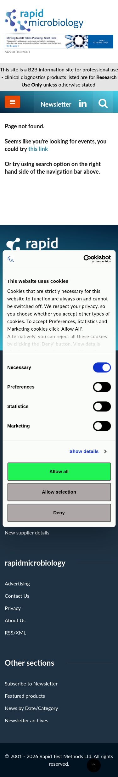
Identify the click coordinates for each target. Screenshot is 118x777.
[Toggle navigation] (12, 102)
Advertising (17, 583)
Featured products (25, 696)
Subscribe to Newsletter (31, 683)
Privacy (13, 608)
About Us (15, 620)
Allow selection (59, 492)
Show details (84, 451)
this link (38, 148)
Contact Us (17, 596)
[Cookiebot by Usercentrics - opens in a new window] (84, 259)
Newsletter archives (26, 720)
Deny (59, 512)
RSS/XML (15, 632)
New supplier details (27, 532)
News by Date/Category (31, 708)
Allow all (59, 471)
